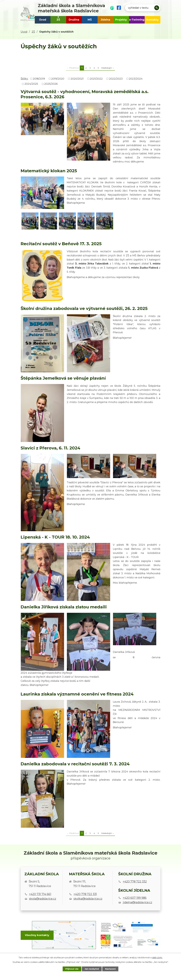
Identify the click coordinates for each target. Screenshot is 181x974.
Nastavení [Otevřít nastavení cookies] (111, 968)
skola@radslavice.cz (42, 898)
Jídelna (105, 19)
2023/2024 (136, 78)
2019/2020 (57, 78)
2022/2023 (116, 78)
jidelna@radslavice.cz (137, 902)
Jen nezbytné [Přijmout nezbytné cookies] (91, 968)
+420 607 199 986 (134, 897)
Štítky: (24, 78)
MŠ (90, 19)
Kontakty (152, 19)
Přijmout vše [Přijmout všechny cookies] (71, 968)
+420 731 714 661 (40, 894)
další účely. (157, 957)
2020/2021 (77, 78)
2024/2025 (31, 83)
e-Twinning (136, 19)
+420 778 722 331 (85, 894)
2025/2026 (51, 83)
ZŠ (58, 19)
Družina (74, 19)
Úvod (42, 19)
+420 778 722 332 (135, 881)
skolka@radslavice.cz (88, 898)
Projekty (121, 19)
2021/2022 (96, 78)
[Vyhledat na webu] (142, 7)
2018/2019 (39, 78)
